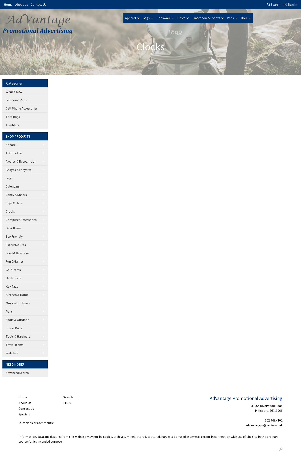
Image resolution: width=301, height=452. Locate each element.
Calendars (13, 186)
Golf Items (13, 270)
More (244, 18)
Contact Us (38, 4)
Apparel (130, 18)
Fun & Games (15, 261)
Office (181, 18)
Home (8, 4)
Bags (146, 18)
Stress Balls (14, 328)
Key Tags (12, 286)
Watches (12, 353)
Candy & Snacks (16, 195)
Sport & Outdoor (17, 320)
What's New (14, 92)
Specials (24, 414)
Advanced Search (17, 373)
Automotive (14, 153)
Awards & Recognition (21, 161)
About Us (21, 4)
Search (273, 4)
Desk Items (13, 228)
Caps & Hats (14, 203)
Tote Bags (13, 117)
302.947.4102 (273, 420)
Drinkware (163, 18)
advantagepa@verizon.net (264, 425)
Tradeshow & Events (206, 18)
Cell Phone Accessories (22, 108)
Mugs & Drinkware (18, 303)
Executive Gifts (16, 245)
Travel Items (14, 345)
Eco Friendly (14, 236)
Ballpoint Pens (16, 100)
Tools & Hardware (18, 336)
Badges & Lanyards (19, 170)
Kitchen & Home (17, 295)
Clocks (10, 211)
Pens (230, 18)
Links (67, 403)
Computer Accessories (21, 220)
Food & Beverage (17, 253)
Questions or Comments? (36, 423)
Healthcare (13, 278)
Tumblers (12, 125)
